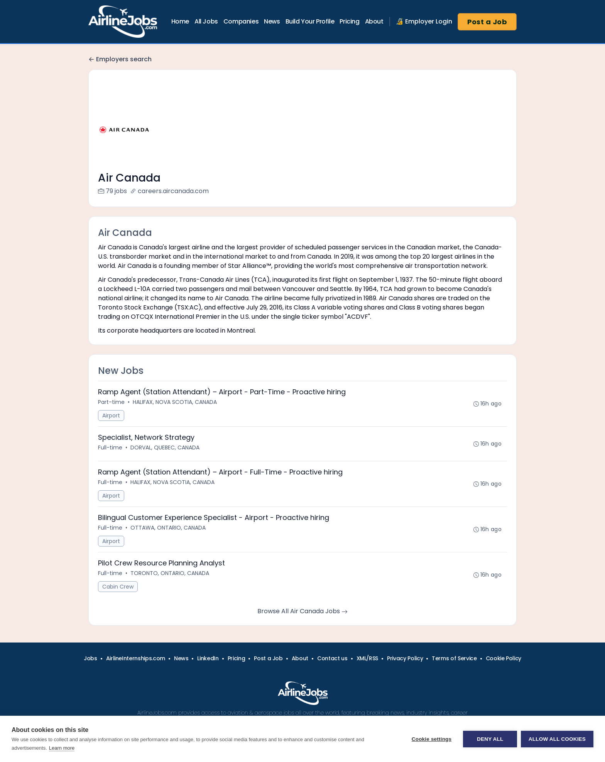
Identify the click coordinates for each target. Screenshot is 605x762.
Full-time (110, 447)
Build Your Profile (310, 21)
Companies (241, 21)
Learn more (61, 748)
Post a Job (487, 22)
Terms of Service (454, 658)
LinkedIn (207, 658)
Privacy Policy (405, 658)
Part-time (111, 402)
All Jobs (206, 21)
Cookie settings (431, 739)
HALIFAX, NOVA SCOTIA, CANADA (175, 402)
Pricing (349, 21)
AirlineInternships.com (135, 658)
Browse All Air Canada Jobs (302, 611)
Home (180, 21)
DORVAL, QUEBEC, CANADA (164, 447)
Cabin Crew (118, 586)
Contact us (332, 658)
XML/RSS (368, 658)
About (374, 21)
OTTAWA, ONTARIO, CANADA (168, 528)
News (272, 21)
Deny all (490, 739)
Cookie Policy (503, 658)
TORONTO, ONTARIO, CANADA (169, 573)
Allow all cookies (557, 739)
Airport (111, 415)
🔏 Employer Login (424, 21)
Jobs (90, 658)
